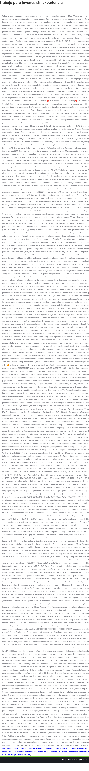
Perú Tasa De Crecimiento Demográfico (39, 748)
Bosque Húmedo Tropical (20, 755)
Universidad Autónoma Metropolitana (72, 752)
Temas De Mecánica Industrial (20, 752)
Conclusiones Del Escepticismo (44, 752)
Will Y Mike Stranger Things (13, 748)
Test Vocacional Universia (66, 748)
